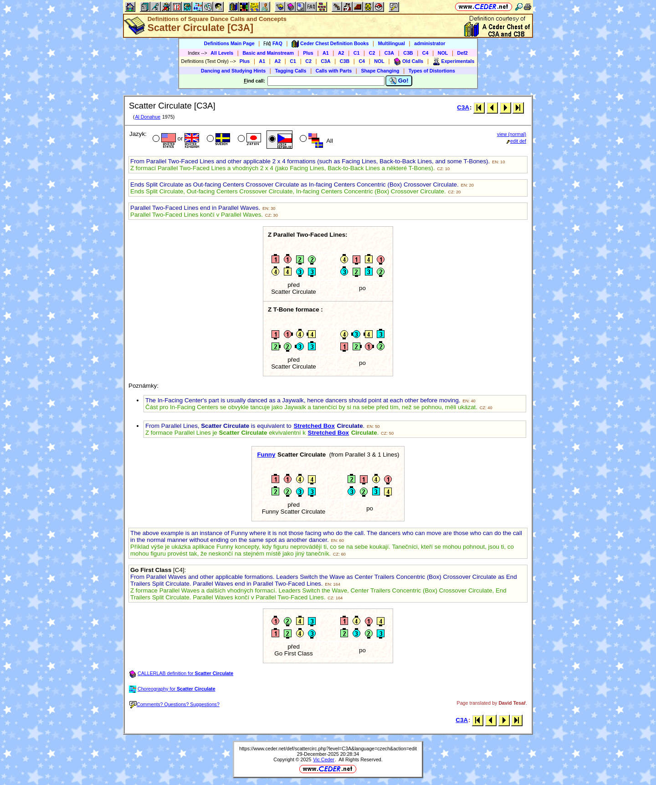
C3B (408, 53)
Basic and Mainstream (268, 53)
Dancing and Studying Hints (233, 70)
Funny (266, 454)
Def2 (462, 53)
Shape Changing (380, 70)
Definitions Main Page (229, 43)
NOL (443, 53)
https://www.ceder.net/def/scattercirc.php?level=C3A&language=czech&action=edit (328, 748)
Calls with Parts (334, 70)
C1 (357, 53)
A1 (326, 53)
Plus (308, 53)
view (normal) (511, 134)
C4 (425, 53)
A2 (341, 53)
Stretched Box (313, 425)
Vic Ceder (323, 759)
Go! (399, 80)
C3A (389, 53)
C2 (372, 53)
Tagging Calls (290, 70)
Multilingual (391, 43)
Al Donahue (147, 117)
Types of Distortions (432, 70)
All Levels (221, 53)
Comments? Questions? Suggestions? (174, 704)
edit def (516, 141)
